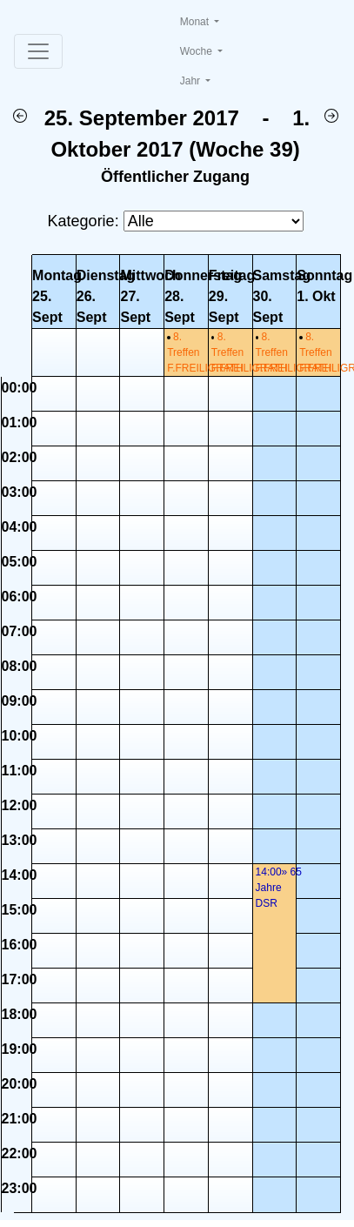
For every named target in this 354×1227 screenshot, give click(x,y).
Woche (197, 51)
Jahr (192, 81)
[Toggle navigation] (38, 51)
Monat (196, 22)
